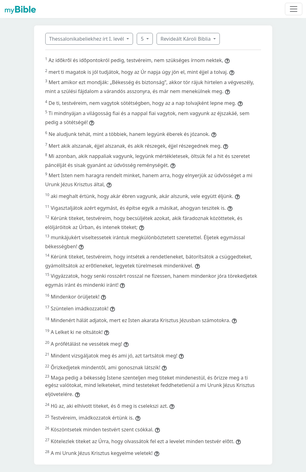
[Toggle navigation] (293, 9)
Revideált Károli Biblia (186, 38)
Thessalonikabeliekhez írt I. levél (87, 38)
